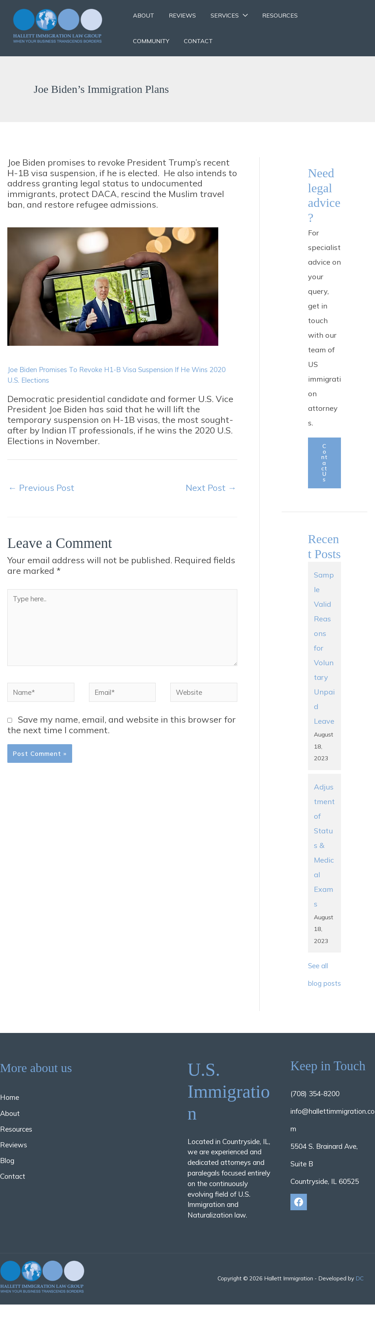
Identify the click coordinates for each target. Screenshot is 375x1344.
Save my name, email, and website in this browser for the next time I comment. (121, 750)
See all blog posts (321, 1000)
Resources (269, 15)
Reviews (178, 15)
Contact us (324, 471)
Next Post (211, 486)
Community (317, 15)
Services (217, 15)
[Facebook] (298, 1236)
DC (360, 1313)
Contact (145, 41)
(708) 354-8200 (314, 1128)
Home (9, 1132)
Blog (7, 1194)
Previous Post (41, 486)
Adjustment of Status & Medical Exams (324, 862)
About (142, 15)
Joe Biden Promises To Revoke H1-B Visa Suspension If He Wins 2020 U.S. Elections (118, 374)
